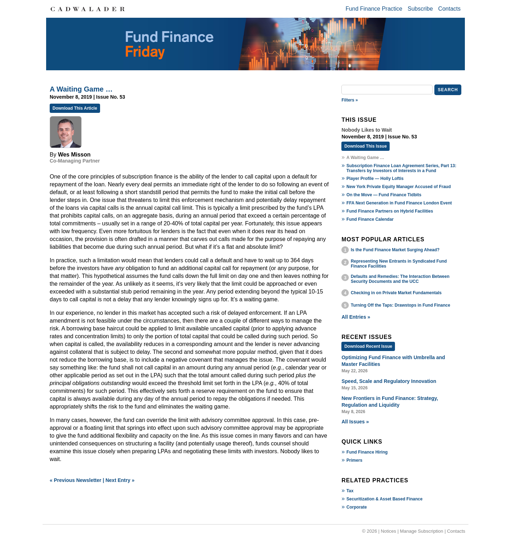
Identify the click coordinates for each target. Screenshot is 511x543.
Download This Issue (365, 146)
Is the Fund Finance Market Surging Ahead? (395, 249)
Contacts (449, 9)
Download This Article (75, 108)
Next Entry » (119, 480)
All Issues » (355, 421)
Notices (388, 531)
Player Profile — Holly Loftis (374, 178)
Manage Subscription (421, 531)
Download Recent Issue (368, 346)
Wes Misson (74, 155)
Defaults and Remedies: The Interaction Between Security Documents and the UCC (400, 279)
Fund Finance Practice (374, 9)
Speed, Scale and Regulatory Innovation (388, 381)
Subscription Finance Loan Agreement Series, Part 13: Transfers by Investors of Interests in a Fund (401, 168)
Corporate (356, 507)
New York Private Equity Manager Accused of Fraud (398, 186)
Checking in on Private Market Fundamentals (396, 292)
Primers (354, 460)
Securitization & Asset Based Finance (384, 499)
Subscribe (420, 9)
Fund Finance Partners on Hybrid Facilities (389, 211)
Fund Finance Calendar (370, 219)
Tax (349, 490)
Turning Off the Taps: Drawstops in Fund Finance (400, 305)
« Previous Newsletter (75, 480)
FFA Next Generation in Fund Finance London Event (399, 203)
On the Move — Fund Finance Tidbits (383, 194)
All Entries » (355, 317)
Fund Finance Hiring (367, 452)
